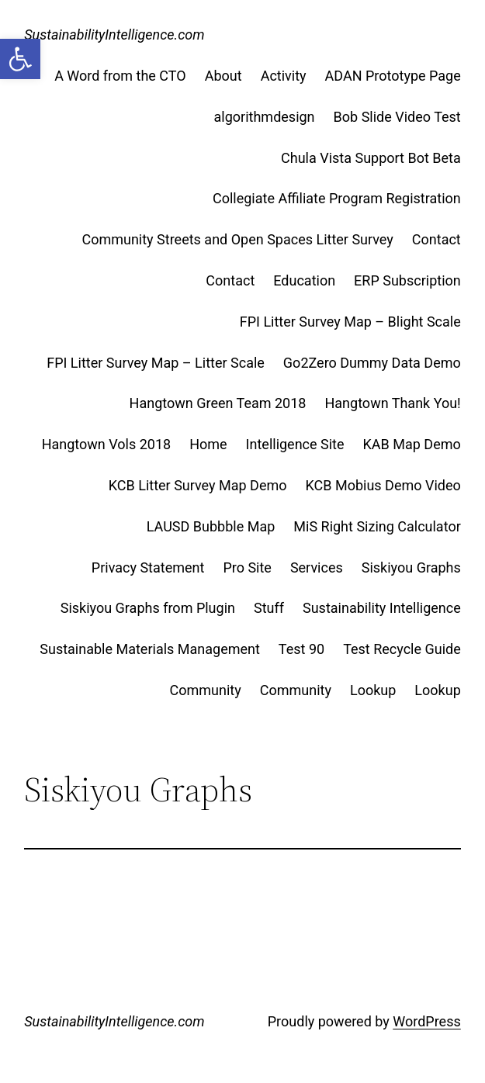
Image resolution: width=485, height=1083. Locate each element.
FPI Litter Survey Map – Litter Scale (156, 363)
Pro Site (247, 567)
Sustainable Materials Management (150, 649)
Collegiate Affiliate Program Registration (337, 198)
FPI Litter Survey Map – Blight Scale (350, 321)
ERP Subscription (407, 280)
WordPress (426, 1021)
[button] (20, 59)
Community (205, 690)
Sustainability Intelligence (382, 608)
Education (304, 280)
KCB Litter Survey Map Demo (198, 485)
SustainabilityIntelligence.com (114, 34)
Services (316, 567)
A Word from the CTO (120, 75)
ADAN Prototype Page (393, 75)
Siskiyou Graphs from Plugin (148, 608)
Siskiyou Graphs (411, 567)
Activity (284, 75)
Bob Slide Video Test (397, 117)
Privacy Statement (148, 567)
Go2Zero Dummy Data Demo (372, 363)
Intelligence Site (295, 444)
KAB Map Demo (412, 444)
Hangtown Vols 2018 (106, 444)
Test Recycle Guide (402, 649)
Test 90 (301, 649)
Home (208, 444)
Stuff (269, 608)
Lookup (373, 690)
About (223, 75)
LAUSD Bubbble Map (211, 526)
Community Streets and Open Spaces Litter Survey (237, 239)
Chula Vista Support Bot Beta (371, 158)
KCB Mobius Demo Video (383, 485)
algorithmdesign (264, 117)
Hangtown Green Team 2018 (218, 403)
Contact (436, 239)
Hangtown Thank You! (392, 403)
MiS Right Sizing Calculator (376, 526)
